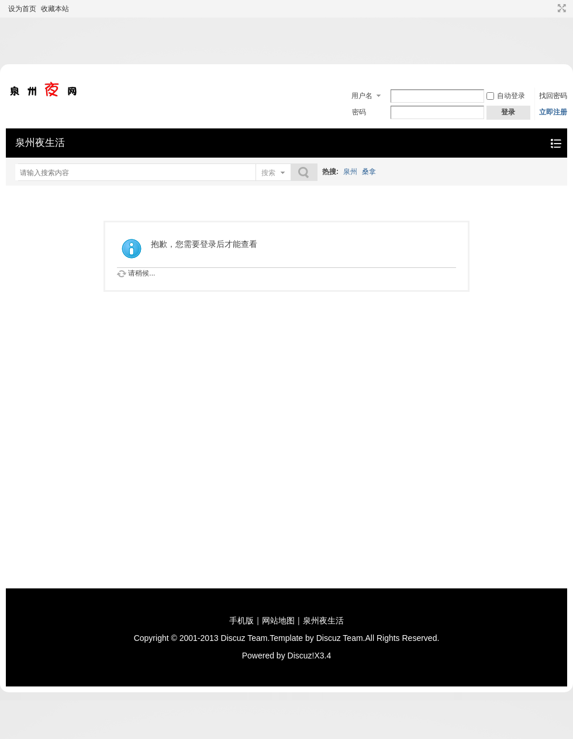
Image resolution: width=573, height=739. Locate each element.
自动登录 (505, 96)
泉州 (350, 172)
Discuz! (301, 655)
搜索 (268, 173)
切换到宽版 (560, 8)
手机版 (241, 620)
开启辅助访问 (551, 8)
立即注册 (553, 112)
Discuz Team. (245, 638)
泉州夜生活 (40, 142)
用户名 (361, 96)
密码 (359, 112)
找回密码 (553, 96)
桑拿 (369, 172)
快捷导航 (555, 143)
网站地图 (278, 620)
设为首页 (22, 9)
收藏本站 (55, 9)
